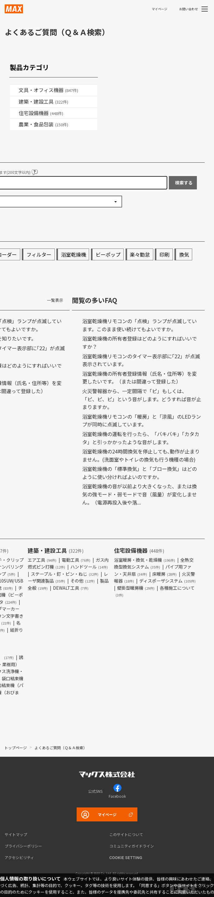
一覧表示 (55, 300)
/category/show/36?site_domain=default (14, 113)
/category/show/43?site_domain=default (14, 124)
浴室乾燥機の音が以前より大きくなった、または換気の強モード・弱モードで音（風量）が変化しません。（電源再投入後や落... (139, 494)
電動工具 (76, 560)
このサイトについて (126, 834)
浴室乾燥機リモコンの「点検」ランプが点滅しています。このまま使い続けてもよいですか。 (139, 325)
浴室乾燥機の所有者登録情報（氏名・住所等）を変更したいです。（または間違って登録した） (139, 377)
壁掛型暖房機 (136, 588)
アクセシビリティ (19, 857)
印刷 (164, 254)
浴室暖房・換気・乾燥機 (144, 560)
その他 (82, 581)
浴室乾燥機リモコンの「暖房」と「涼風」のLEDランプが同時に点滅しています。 (141, 420)
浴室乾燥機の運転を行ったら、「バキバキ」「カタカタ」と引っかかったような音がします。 (140, 438)
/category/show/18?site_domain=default (14, 102)
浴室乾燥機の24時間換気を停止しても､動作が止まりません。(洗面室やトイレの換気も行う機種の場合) (141, 455)
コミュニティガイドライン (131, 845)
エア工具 (42, 560)
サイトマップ (16, 834)
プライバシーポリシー (23, 845)
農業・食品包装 (43, 124)
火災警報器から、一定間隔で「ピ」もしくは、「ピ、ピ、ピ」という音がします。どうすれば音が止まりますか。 (141, 399)
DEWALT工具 (70, 588)
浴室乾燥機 (73, 254)
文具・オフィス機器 (48, 90)
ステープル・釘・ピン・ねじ (64, 574)
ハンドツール (89, 567)
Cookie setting (125, 857)
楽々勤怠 (140, 254)
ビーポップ (108, 254)
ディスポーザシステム (167, 581)
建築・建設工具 (43, 101)
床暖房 (164, 574)
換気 (184, 254)
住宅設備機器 (41, 113)
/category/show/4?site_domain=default (14, 90)
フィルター (38, 254)
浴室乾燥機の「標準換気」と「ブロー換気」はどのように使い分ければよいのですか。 (139, 473)
